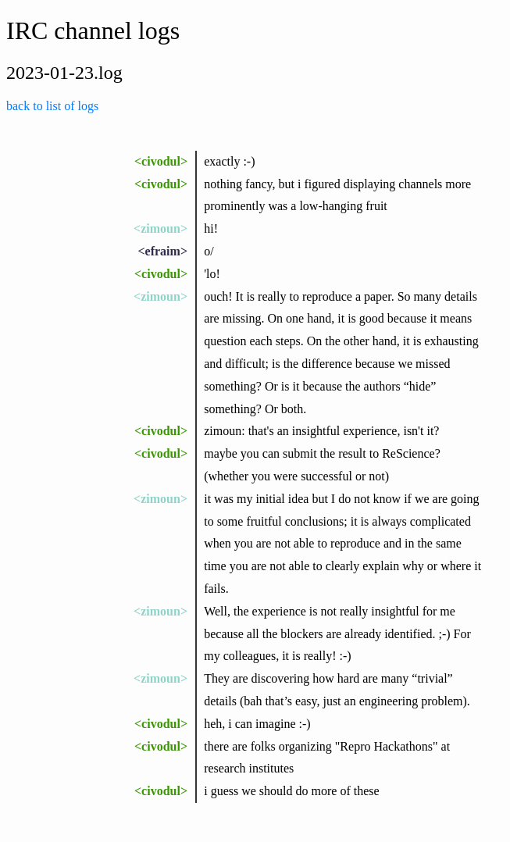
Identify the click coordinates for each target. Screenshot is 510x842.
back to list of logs (52, 105)
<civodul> (160, 161)
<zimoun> (160, 228)
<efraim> (162, 251)
